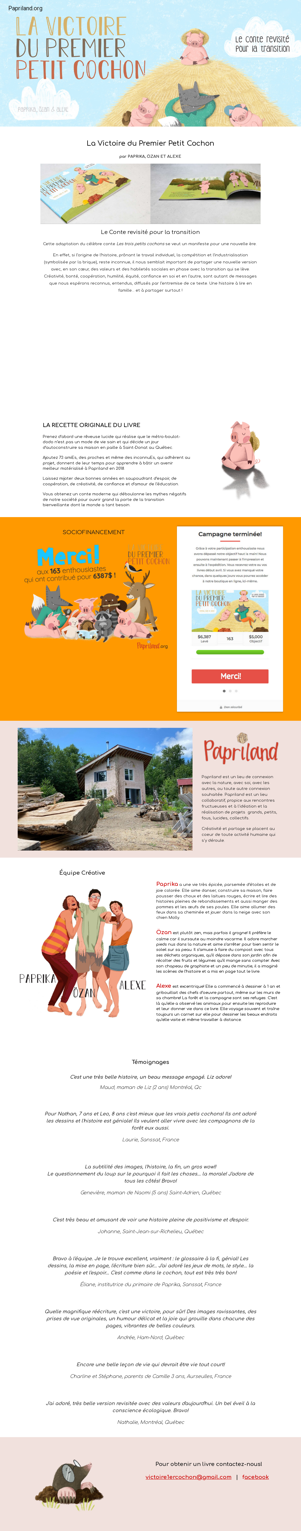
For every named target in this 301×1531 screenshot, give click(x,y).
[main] (150, 149)
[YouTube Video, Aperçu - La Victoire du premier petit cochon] (150, 356)
